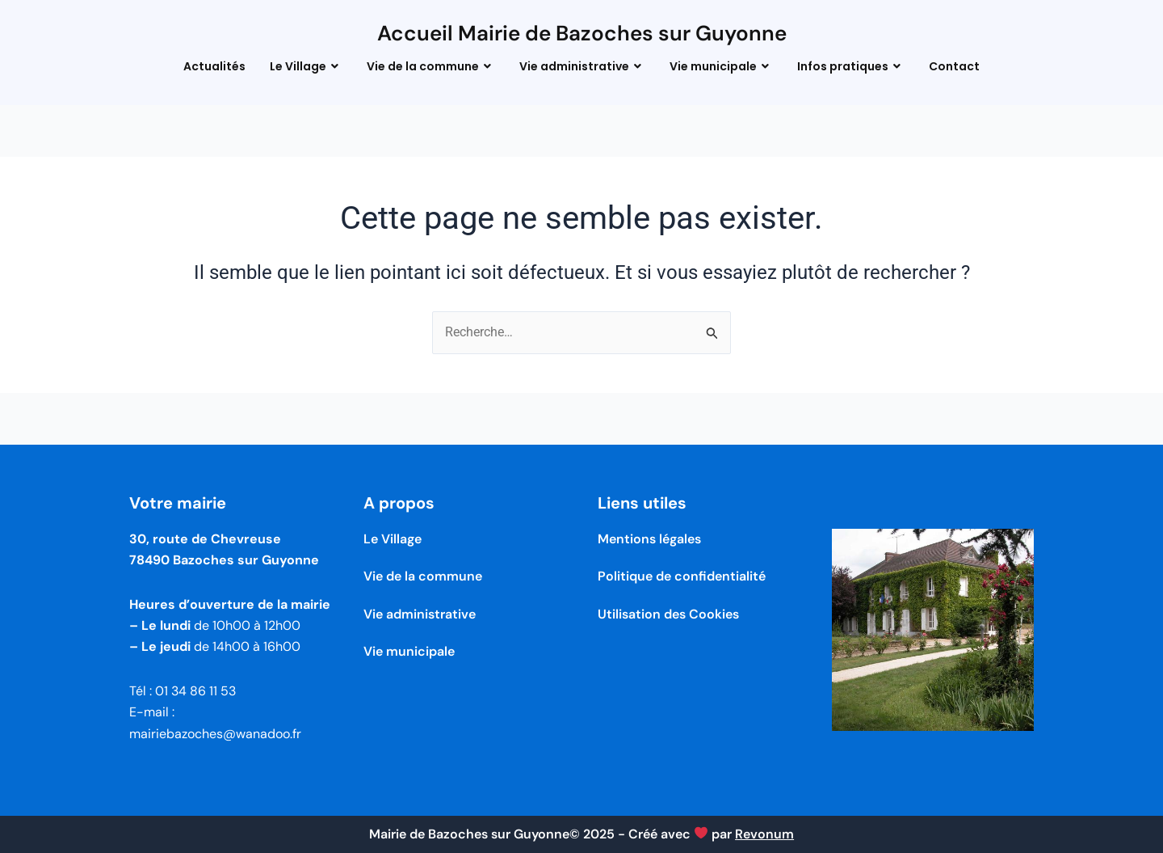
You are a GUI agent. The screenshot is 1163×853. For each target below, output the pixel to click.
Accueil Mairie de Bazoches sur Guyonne (582, 33)
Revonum (764, 834)
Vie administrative (582, 66)
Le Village (306, 66)
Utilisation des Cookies (668, 614)
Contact (954, 66)
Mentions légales (649, 538)
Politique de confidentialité (682, 576)
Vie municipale (721, 66)
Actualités (214, 66)
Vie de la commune (431, 66)
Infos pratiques (851, 66)
